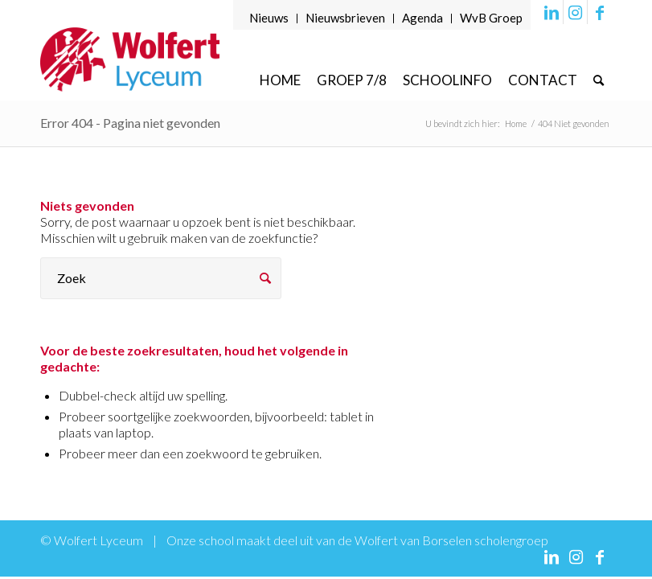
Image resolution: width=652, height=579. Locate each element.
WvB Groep (491, 17)
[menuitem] (269, 18)
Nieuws (269, 17)
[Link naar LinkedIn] (551, 12)
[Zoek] (598, 80)
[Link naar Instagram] (575, 12)
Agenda (422, 17)
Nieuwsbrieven (345, 17)
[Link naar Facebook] (600, 12)
